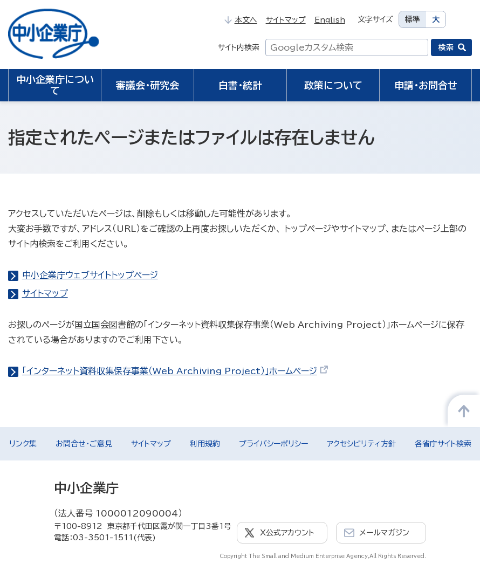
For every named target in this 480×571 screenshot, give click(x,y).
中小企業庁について (55, 84)
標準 (412, 19)
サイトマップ (286, 20)
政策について (333, 85)
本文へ (240, 20)
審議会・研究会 (147, 85)
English (329, 20)
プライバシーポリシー (273, 444)
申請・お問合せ (425, 85)
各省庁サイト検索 (443, 444)
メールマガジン (384, 532)
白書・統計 (240, 85)
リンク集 (23, 444)
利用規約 (205, 444)
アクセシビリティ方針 (361, 444)
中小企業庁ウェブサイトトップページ (90, 275)
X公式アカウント (287, 532)
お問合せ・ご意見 (84, 444)
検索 (446, 47)
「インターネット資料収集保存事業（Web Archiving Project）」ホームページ (175, 371)
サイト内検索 (238, 47)
